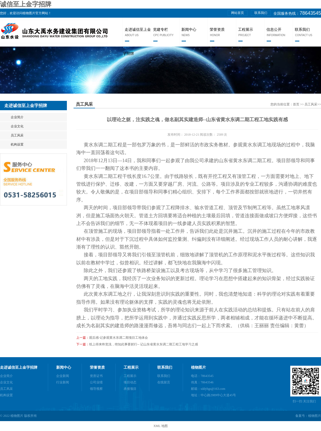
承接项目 (130, 389)
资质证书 (96, 376)
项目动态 (130, 382)
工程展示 (245, 30)
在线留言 (163, 382)
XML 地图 (160, 426)
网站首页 (237, 13)
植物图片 (198, 367)
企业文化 (17, 126)
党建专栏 (160, 30)
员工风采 (17, 135)
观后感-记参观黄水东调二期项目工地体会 (118, 338)
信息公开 (273, 30)
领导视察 (96, 389)
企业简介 (17, 117)
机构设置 (17, 144)
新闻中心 (188, 30)
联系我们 (260, 13)
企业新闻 (62, 376)
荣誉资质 (217, 30)
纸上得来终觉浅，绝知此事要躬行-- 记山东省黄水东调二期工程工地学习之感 (143, 344)
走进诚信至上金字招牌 (18, 367)
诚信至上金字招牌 (25, 4)
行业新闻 (62, 382)
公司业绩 (96, 382)
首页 (296, 104)
